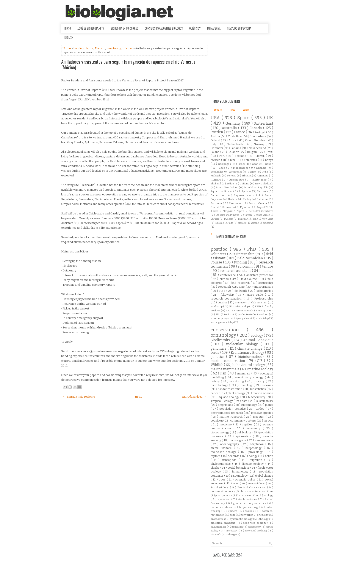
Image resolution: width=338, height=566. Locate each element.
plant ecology (237, 393)
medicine (226, 424)
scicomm (246, 266)
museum (259, 416)
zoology (252, 456)
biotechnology (220, 432)
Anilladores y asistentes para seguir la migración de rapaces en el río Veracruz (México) (128, 64)
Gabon (269, 163)
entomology (249, 404)
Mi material (214, 28)
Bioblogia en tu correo (124, 28)
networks (246, 514)
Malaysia (216, 175)
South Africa (258, 136)
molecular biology (243, 344)
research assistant (236, 271)
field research (240, 282)
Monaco (242, 223)
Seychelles (217, 171)
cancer (216, 393)
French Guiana (258, 203)
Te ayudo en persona (239, 28)
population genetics (233, 408)
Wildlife (217, 365)
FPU (218, 314)
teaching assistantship (222, 322)
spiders (233, 510)
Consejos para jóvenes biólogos (164, 28)
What (246, 110)
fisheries (267, 385)
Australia (230, 128)
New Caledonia (264, 183)
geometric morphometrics (250, 503)
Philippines (245, 191)
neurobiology (257, 483)
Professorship (263, 298)
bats (245, 401)
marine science (263, 393)
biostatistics (258, 389)
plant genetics (224, 495)
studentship (262, 318)
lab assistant (260, 302)
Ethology (263, 518)
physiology (256, 451)
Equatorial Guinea (222, 191)
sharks (215, 467)
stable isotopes (248, 499)
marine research (231, 416)
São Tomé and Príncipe (228, 215)
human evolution (248, 495)
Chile (222, 167)
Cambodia (236, 203)
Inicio (67, 28)
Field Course (249, 279)
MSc (222, 290)
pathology (231, 534)
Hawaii (261, 155)
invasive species (262, 412)
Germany (233, 123)
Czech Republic (255, 140)
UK (270, 117)
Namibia (262, 167)
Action (269, 456)
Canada (256, 128)
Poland (215, 152)
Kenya (269, 160)
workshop (217, 306)
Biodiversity (221, 340)
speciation (224, 499)
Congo (252, 171)
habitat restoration (230, 389)
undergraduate (263, 286)
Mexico (100, 48)
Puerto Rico (260, 179)
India (265, 171)
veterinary (254, 428)
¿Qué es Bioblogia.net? (90, 28)
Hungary (216, 179)
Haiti (254, 218)
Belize (230, 183)
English (68, 37)
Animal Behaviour (258, 340)
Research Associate (232, 286)
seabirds (234, 456)
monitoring (114, 48)
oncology (263, 514)
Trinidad (247, 175)
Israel (241, 163)
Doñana (244, 183)
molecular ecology (224, 451)
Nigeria (241, 211)
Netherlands (235, 144)
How (232, 110)
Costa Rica (235, 136)
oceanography (230, 444)
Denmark (217, 148)
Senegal (232, 175)
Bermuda (217, 203)
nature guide (255, 294)
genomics (219, 348)
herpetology (255, 448)
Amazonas (236, 171)
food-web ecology (255, 522)
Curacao (215, 218)
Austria (216, 136)
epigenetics (244, 436)
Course (217, 262)
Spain (244, 117)
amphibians (226, 404)
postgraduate (244, 318)
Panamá (236, 148)
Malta (230, 223)
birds (90, 48)
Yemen (254, 223)
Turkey (247, 199)
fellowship (228, 294)
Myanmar (246, 207)
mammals (244, 373)
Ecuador (233, 152)
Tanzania (263, 191)
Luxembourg (237, 179)
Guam (214, 207)
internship (246, 254)
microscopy (232, 530)
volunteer (219, 254)
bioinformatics (250, 357)
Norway (260, 144)
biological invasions (223, 522)
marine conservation (229, 361)
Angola (260, 207)
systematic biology (241, 518)
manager (240, 302)
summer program (221, 318)
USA (216, 117)
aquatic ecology (229, 397)
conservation (229, 330)
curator (223, 302)
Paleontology (239, 475)
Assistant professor (259, 275)
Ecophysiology (220, 487)
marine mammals (225, 369)
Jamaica (219, 223)
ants (236, 483)
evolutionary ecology (250, 377)
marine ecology (260, 369)
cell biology (244, 432)
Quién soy (195, 28)
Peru (223, 155)
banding (79, 48)
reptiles (248, 424)
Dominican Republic (256, 187)
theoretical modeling (256, 530)
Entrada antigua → (194, 396)
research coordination (227, 298)
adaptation (257, 444)
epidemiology (254, 526)
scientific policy (246, 479)
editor (229, 314)
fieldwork (241, 290)
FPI (228, 310)
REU (257, 306)
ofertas (128, 48)
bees (223, 479)
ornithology (224, 335)
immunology (241, 471)
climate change (250, 348)
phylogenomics (221, 463)
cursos (225, 279)
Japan (255, 163)
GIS (260, 361)
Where (218, 110)
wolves (250, 510)
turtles (261, 408)
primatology (245, 385)
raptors (216, 456)
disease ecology (253, 463)
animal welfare (222, 448)
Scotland (241, 155)
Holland (233, 199)
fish (224, 373)
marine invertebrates (224, 507)
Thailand (216, 183)
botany (216, 381)
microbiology (220, 385)
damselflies (237, 526)
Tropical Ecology (222, 401)
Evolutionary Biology (248, 352)
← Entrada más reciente (79, 396)
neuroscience (264, 440)
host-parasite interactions (257, 491)
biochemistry (257, 397)
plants (269, 404)
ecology (257, 335)
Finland (216, 140)
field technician (250, 258)
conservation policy (223, 491)
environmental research (227, 412)
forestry (260, 381)
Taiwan (248, 215)
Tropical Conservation (252, 487)
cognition (217, 420)
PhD (252, 249)
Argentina (263, 175)
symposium (266, 310)
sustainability (264, 401)
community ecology (243, 420)
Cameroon (218, 195)
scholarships (265, 290)
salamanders (219, 526)
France (240, 132)
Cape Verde (263, 215)
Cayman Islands (245, 195)
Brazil (269, 152)
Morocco (229, 207)
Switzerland (263, 123)
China (232, 160)
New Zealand (258, 148)
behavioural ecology (249, 365)
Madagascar (241, 167)
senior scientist (244, 310)
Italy (214, 144)
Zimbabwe (268, 223)
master (267, 271)
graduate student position (253, 314)
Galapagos (225, 163)
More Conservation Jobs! (231, 236)
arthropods (230, 459)
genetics (218, 357)
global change (264, 475)
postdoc (220, 249)
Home (67, 48)
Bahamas (263, 199)
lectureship (265, 282)
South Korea (266, 211)
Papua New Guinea (227, 187)
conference (228, 275)
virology (268, 495)
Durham (229, 218)
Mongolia (227, 211)
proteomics (218, 518)
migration (257, 459)
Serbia (252, 211)
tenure (267, 266)
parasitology (251, 507)
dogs (233, 514)
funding (241, 262)
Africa (232, 140)
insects (268, 420)
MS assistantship (239, 306)
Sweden (217, 132)
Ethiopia (242, 218)
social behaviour (239, 467)
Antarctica (251, 160)
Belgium (252, 152)
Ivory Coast (267, 218)
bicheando (216, 534)
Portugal (260, 132)
